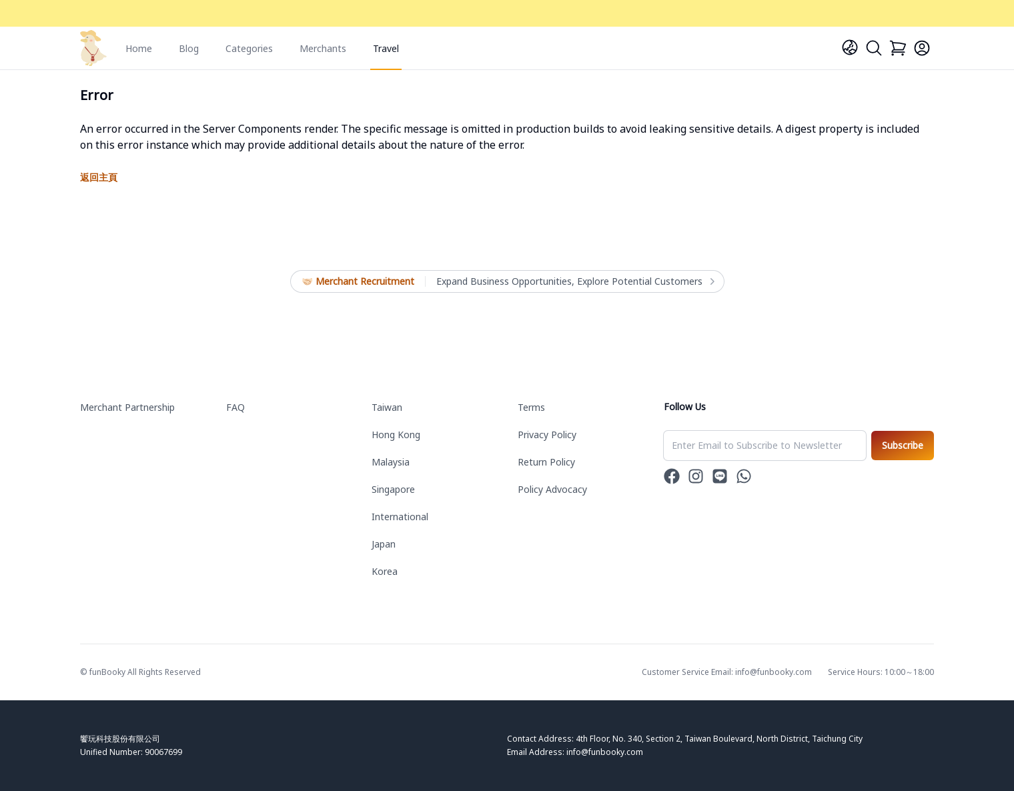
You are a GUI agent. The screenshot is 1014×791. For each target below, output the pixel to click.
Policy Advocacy (552, 489)
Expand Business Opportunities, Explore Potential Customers (574, 281)
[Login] (922, 48)
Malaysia (391, 462)
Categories (249, 48)
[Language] (850, 47)
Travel (386, 48)
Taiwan (387, 407)
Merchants (323, 48)
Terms (531, 407)
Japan (384, 544)
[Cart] (898, 48)
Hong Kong (396, 434)
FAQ (235, 407)
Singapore (393, 489)
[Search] (874, 48)
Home (138, 48)
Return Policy (546, 462)
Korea (385, 571)
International (400, 516)
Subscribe (902, 445)
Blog (189, 48)
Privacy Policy (547, 434)
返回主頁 (98, 177)
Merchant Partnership (127, 407)
